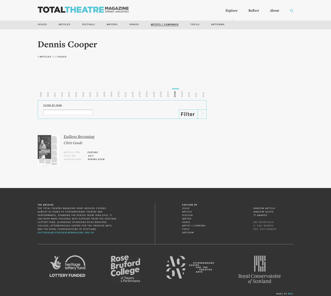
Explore (232, 11)
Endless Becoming (79, 137)
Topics (195, 24)
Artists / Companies (165, 24)
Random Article (264, 208)
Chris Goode (73, 143)
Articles (64, 24)
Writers (112, 24)
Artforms (218, 24)
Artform (188, 232)
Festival (187, 215)
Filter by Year (52, 105)
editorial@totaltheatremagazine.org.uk (66, 232)
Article (187, 212)
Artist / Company (194, 225)
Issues (42, 24)
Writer (186, 219)
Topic (186, 229)
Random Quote (263, 212)
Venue (186, 222)
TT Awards (260, 215)
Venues (134, 24)
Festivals (88, 24)
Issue (186, 208)
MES (290, 294)
